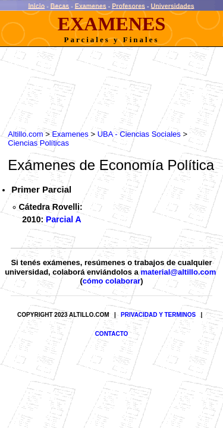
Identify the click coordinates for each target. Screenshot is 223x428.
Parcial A (63, 223)
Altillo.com (19, 128)
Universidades (172, 5)
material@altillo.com (178, 280)
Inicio (36, 5)
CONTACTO (111, 342)
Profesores (128, 5)
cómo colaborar (112, 289)
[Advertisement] (97, 81)
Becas (60, 5)
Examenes (90, 5)
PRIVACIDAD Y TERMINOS (158, 323)
